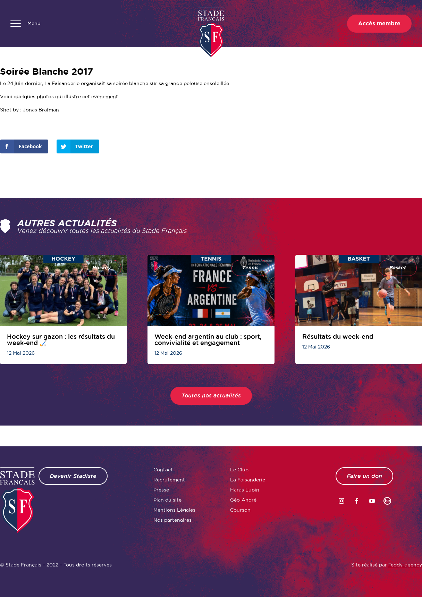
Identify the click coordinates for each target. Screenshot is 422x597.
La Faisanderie (247, 479)
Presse (161, 489)
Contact (163, 469)
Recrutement (169, 479)
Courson (240, 509)
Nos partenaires (172, 520)
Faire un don (364, 476)
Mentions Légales (174, 509)
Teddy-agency (405, 564)
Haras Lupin (244, 489)
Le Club (239, 469)
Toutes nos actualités (211, 395)
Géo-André (243, 499)
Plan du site (167, 499)
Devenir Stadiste (73, 476)
